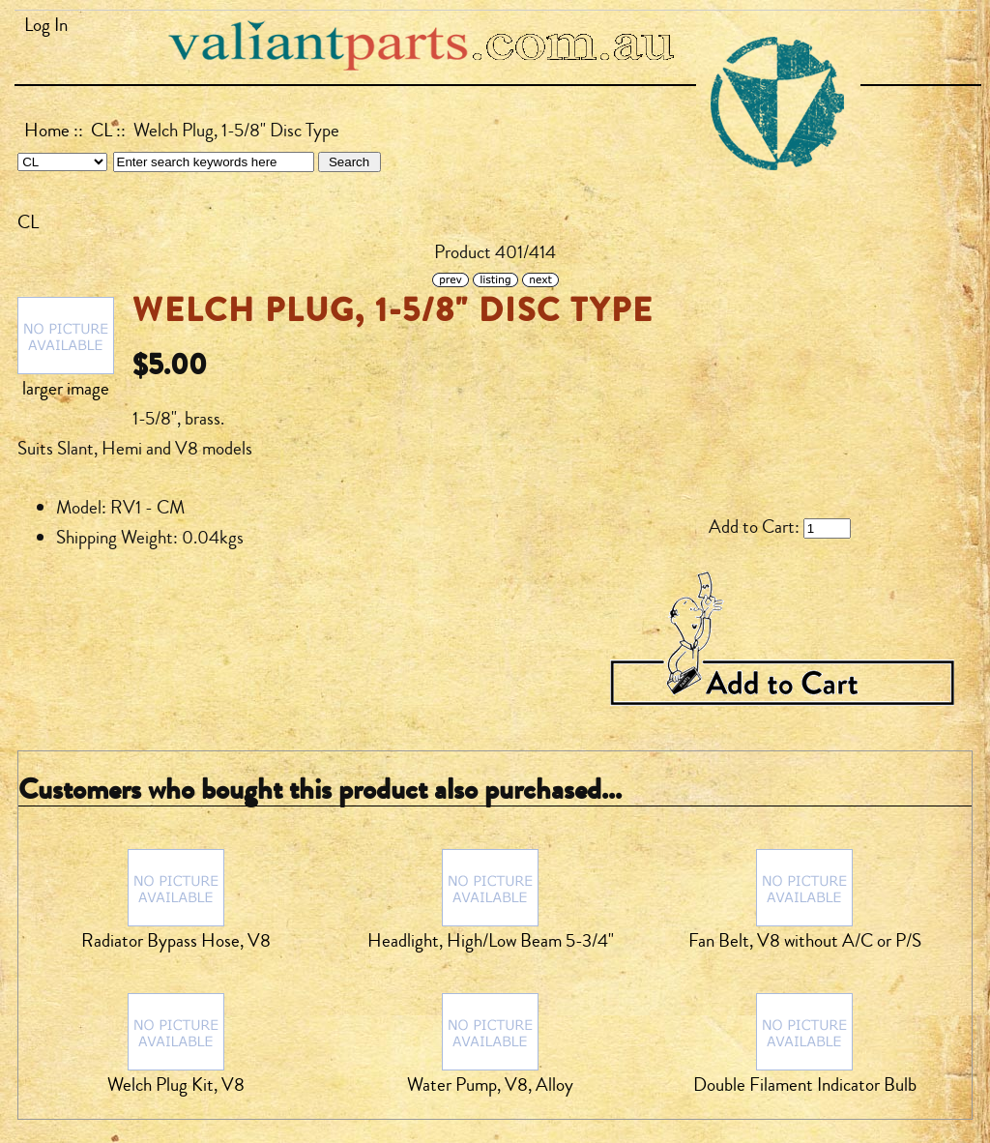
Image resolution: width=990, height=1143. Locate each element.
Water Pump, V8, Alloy (490, 1085)
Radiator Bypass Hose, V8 (176, 940)
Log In (46, 25)
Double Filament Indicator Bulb (805, 1085)
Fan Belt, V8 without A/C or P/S (804, 940)
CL (101, 130)
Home (47, 130)
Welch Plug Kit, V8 (176, 1085)
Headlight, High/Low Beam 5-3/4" (490, 940)
